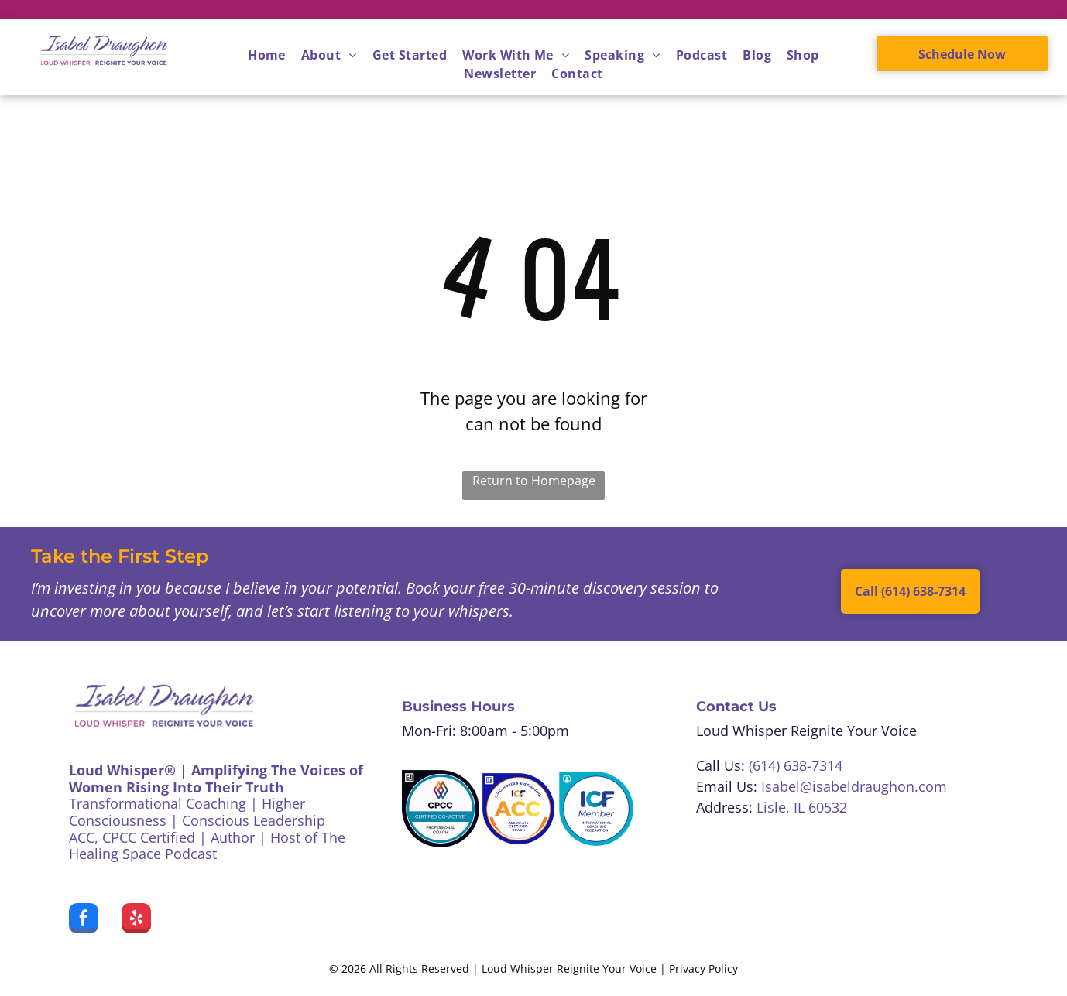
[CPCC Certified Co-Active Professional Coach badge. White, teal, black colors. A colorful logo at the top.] (440, 808)
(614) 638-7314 (795, 765)
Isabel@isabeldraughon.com (854, 786)
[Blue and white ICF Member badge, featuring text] (596, 808)
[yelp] (136, 920)
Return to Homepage (533, 480)
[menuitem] (266, 55)
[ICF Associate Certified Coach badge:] (518, 808)
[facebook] (83, 920)
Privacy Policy (703, 968)
